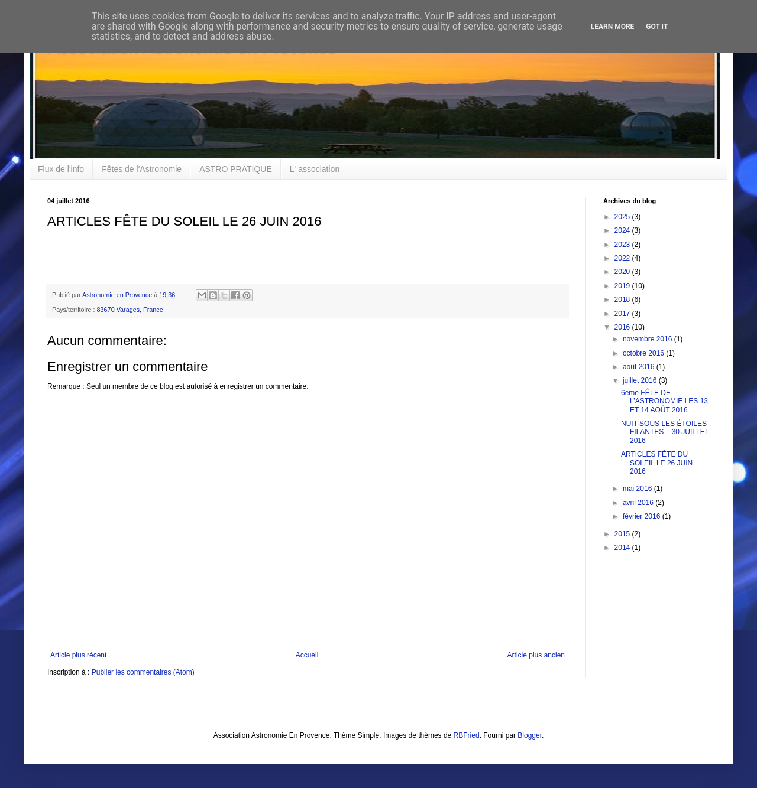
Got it (657, 26)
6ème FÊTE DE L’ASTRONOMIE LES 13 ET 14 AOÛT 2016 (664, 401)
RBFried (467, 735)
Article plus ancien (536, 655)
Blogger (529, 735)
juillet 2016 (641, 380)
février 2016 (642, 516)
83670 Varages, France (130, 309)
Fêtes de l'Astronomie (142, 169)
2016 (623, 327)
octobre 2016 (644, 353)
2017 (623, 314)
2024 (623, 230)
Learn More (613, 26)
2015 (623, 534)
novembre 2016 (648, 339)
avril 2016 (639, 503)
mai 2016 (638, 488)
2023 (623, 244)
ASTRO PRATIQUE (235, 169)
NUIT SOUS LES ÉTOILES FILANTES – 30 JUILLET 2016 (665, 432)
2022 (623, 258)
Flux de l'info (61, 169)
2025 (623, 217)
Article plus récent (78, 655)
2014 (623, 547)
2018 (623, 299)
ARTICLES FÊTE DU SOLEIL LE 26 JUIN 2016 (657, 463)
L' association (314, 169)
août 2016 (639, 367)
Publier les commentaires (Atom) (143, 672)
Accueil (307, 655)
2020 (623, 272)
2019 (623, 286)
